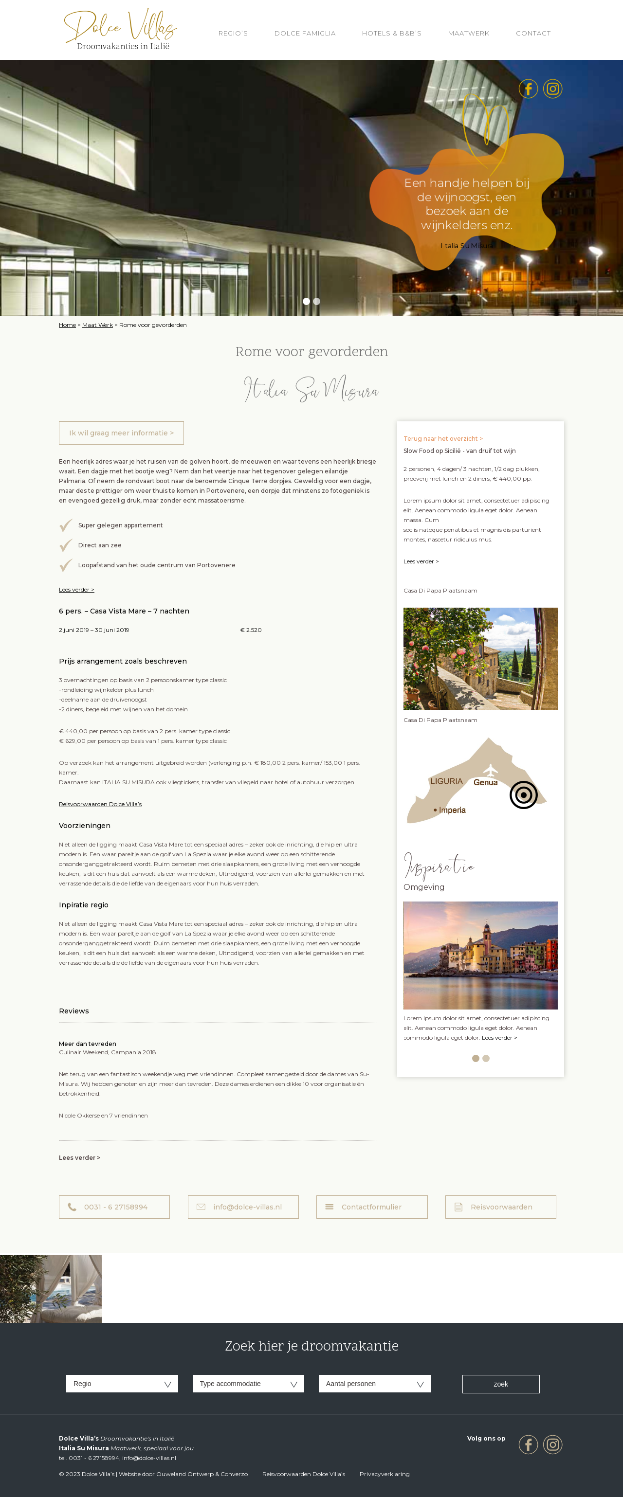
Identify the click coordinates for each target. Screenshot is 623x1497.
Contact (533, 33)
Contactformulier (372, 1207)
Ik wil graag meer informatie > (121, 433)
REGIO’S (233, 33)
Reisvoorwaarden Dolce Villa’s (100, 804)
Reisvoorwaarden (501, 1207)
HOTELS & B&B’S (392, 33)
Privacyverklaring (385, 1474)
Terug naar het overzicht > (443, 438)
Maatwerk (469, 33)
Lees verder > (76, 589)
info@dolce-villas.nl (247, 1207)
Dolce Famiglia (305, 33)
